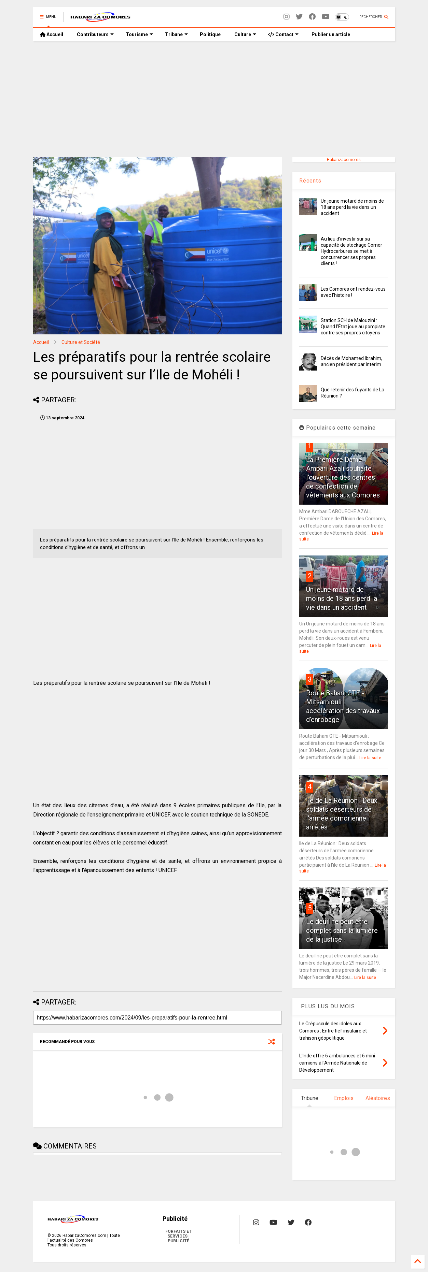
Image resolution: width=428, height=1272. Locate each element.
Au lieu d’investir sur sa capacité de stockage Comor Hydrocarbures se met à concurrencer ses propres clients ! (351, 251)
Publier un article (330, 34)
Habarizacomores (344, 159)
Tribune (176, 34)
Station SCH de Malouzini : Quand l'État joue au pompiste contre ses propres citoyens (353, 326)
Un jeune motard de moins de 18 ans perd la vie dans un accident (352, 207)
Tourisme (139, 34)
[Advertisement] (214, 99)
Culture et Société (80, 342)
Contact (283, 34)
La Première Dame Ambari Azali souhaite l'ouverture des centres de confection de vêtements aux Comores (343, 477)
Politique (210, 34)
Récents (310, 180)
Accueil (51, 34)
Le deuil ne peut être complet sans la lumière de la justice (342, 930)
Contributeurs (95, 34)
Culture (245, 34)
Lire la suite (370, 757)
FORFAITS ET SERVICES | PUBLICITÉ (178, 1236)
